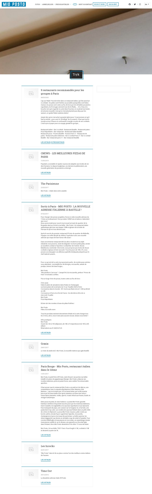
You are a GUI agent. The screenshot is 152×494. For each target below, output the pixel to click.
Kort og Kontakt (85, 4)
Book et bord (99, 4)
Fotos (37, 4)
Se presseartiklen (57, 142)
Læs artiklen (46, 142)
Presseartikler (62, 4)
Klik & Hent (113, 4)
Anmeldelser (47, 4)
